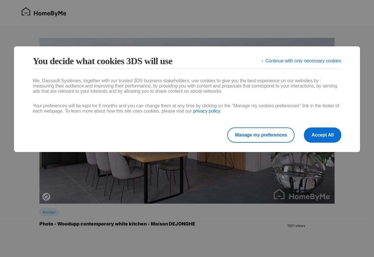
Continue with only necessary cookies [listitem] (303, 60)
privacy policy (206, 111)
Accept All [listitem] (322, 134)
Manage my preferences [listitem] (261, 134)
